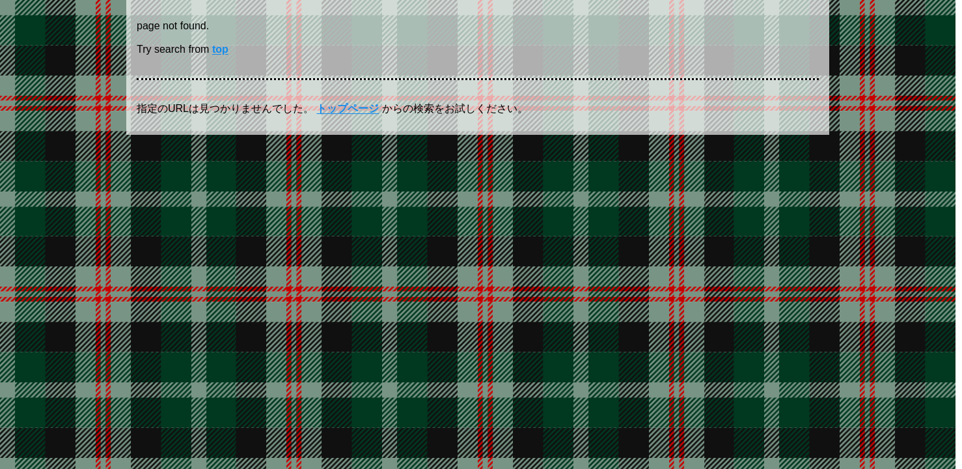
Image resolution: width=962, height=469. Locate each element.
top (220, 49)
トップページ (347, 108)
